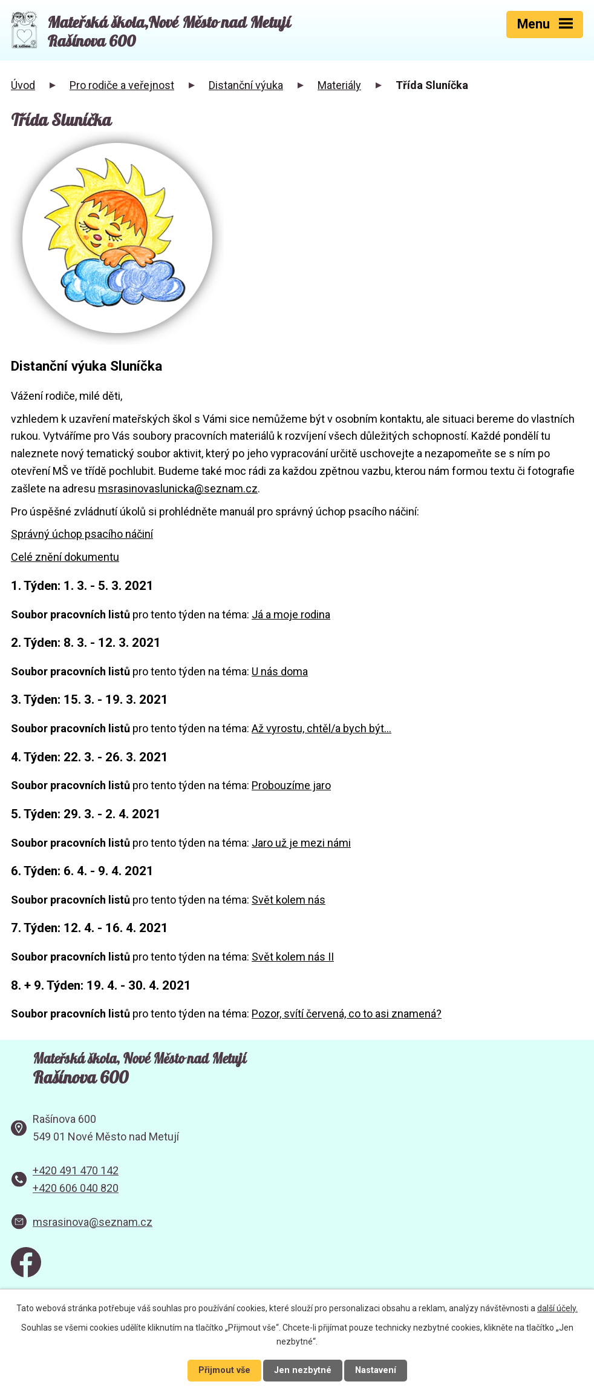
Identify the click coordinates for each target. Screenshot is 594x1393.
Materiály (339, 85)
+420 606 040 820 (76, 1188)
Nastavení (375, 1370)
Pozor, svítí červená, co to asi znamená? (347, 1013)
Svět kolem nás (288, 899)
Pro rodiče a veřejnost (122, 85)
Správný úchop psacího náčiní (82, 534)
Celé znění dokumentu (65, 557)
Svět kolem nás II (293, 956)
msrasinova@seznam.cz (92, 1222)
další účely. (557, 1308)
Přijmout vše (224, 1370)
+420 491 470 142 (76, 1170)
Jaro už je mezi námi (301, 842)
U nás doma (280, 671)
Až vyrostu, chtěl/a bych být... (321, 728)
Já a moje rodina (291, 614)
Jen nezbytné (302, 1370)
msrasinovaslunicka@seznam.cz (178, 488)
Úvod (23, 85)
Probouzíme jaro (291, 785)
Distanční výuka (246, 85)
